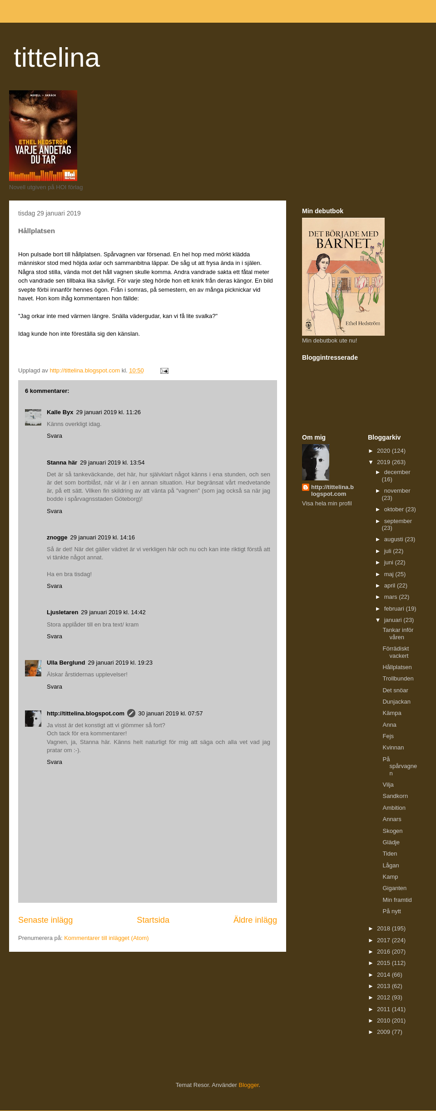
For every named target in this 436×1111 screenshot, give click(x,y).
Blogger (249, 1085)
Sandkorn (395, 796)
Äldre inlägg (255, 920)
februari (395, 608)
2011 (384, 1009)
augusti (394, 539)
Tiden (389, 853)
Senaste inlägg (45, 920)
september (398, 521)
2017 (384, 940)
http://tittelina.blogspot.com (85, 713)
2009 (384, 1031)
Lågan (390, 865)
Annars (391, 819)
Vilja (387, 784)
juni (389, 562)
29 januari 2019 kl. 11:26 (108, 412)
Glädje (391, 842)
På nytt (391, 911)
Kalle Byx (60, 412)
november (397, 490)
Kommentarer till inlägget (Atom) (106, 938)
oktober (395, 509)
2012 (384, 997)
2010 (384, 1020)
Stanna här (62, 462)
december (397, 472)
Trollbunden (397, 678)
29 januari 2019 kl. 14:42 (113, 612)
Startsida (153, 920)
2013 (384, 986)
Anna (389, 724)
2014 (384, 974)
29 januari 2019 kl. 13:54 (112, 462)
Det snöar (395, 690)
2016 (384, 951)
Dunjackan (396, 701)
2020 (384, 450)
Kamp (390, 876)
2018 (384, 928)
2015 (384, 962)
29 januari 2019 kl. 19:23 (120, 662)
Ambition (394, 807)
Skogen (392, 830)
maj (390, 574)
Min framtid (396, 899)
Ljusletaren (62, 612)
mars (391, 596)
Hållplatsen (396, 667)
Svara (54, 435)
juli (388, 551)
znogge (57, 537)
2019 (384, 462)
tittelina (57, 57)
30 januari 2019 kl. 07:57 (170, 713)
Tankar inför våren (397, 633)
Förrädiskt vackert (395, 652)
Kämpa (391, 713)
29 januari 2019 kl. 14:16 (102, 537)
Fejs (388, 736)
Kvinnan (393, 747)
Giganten (394, 888)
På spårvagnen (399, 766)
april (390, 585)
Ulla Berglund (66, 662)
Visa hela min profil (327, 503)
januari (394, 620)
